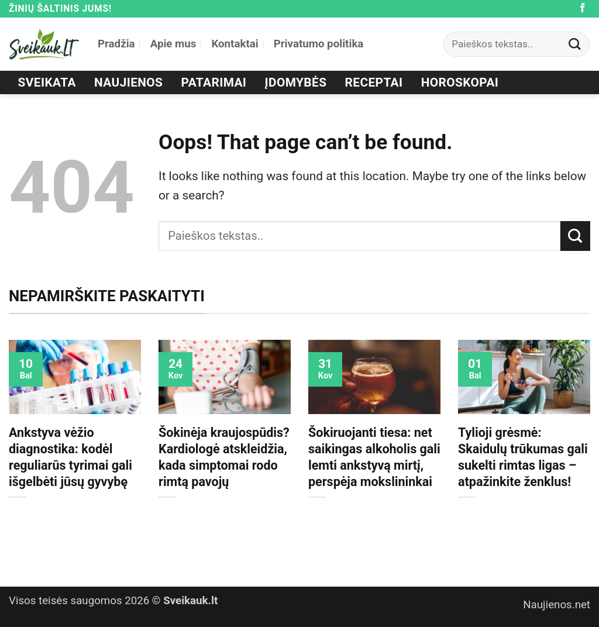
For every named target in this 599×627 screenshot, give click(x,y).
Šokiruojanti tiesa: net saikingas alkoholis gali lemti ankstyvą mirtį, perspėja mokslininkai (374, 457)
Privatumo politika (319, 43)
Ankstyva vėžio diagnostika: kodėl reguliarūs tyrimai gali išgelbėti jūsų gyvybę (70, 457)
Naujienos (128, 82)
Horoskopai (460, 82)
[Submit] (575, 44)
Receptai (374, 82)
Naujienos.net (556, 604)
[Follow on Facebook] (582, 8)
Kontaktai (234, 43)
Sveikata (47, 82)
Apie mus (173, 43)
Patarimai (214, 82)
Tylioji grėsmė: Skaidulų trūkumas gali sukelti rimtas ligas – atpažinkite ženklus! (523, 457)
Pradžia (116, 43)
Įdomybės (296, 82)
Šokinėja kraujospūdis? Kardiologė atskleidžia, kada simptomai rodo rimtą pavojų (224, 457)
